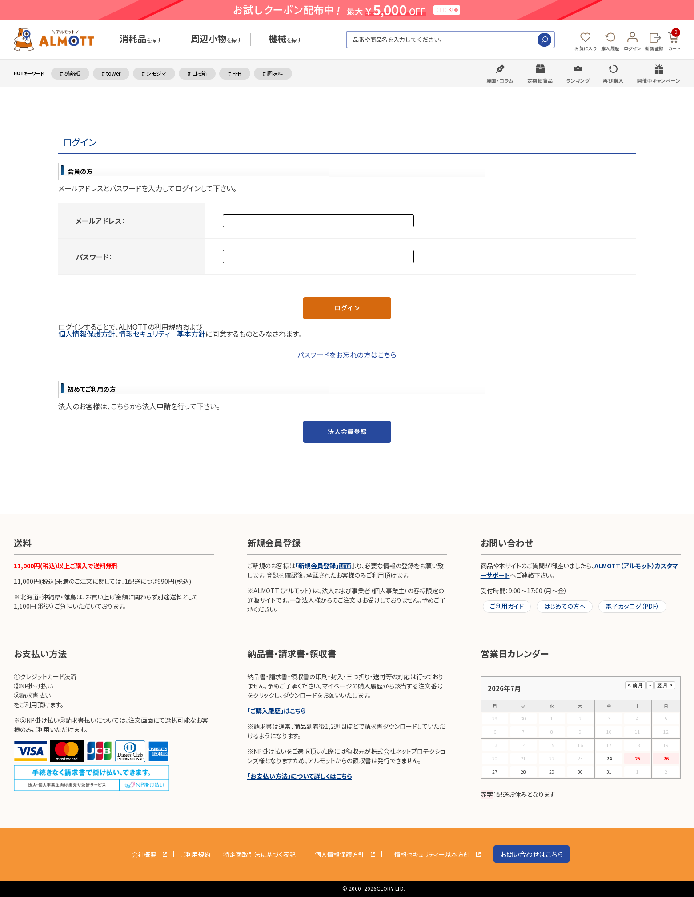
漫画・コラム (500, 80)
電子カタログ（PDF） (632, 606)
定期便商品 (540, 80)
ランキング (578, 80)
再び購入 (613, 80)
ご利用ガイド (507, 606)
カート (674, 40)
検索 (544, 40)
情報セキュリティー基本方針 (162, 333)
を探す (140, 40)
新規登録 (654, 48)
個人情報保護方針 (86, 333)
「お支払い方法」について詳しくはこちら (299, 776)
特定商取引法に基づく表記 (259, 854)
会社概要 (144, 854)
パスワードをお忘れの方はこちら (347, 354)
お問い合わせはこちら (531, 854)
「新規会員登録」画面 (323, 565)
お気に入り (585, 48)
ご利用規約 (195, 854)
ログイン (632, 48)
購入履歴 (610, 48)
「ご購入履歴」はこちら (276, 710)
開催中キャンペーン (659, 80)
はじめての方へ (565, 606)
